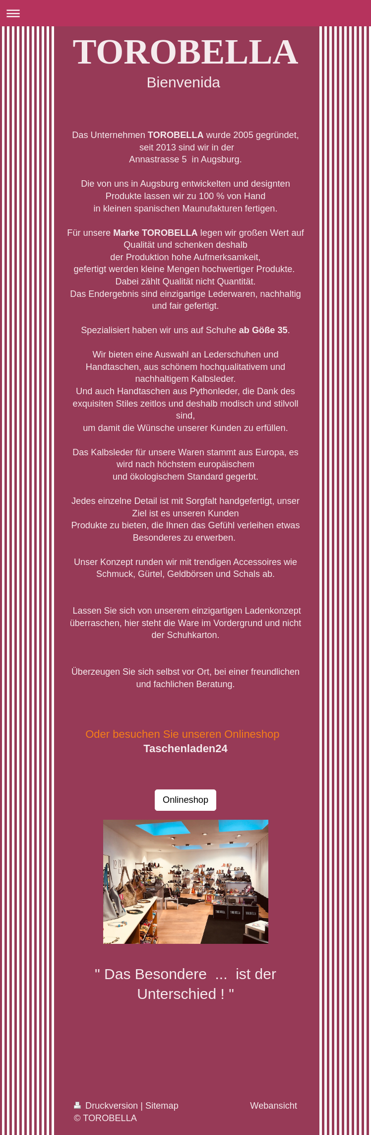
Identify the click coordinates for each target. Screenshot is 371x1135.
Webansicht (273, 1106)
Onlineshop (185, 800)
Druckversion (107, 1106)
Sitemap (162, 1106)
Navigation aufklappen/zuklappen (185, 13)
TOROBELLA (186, 51)
